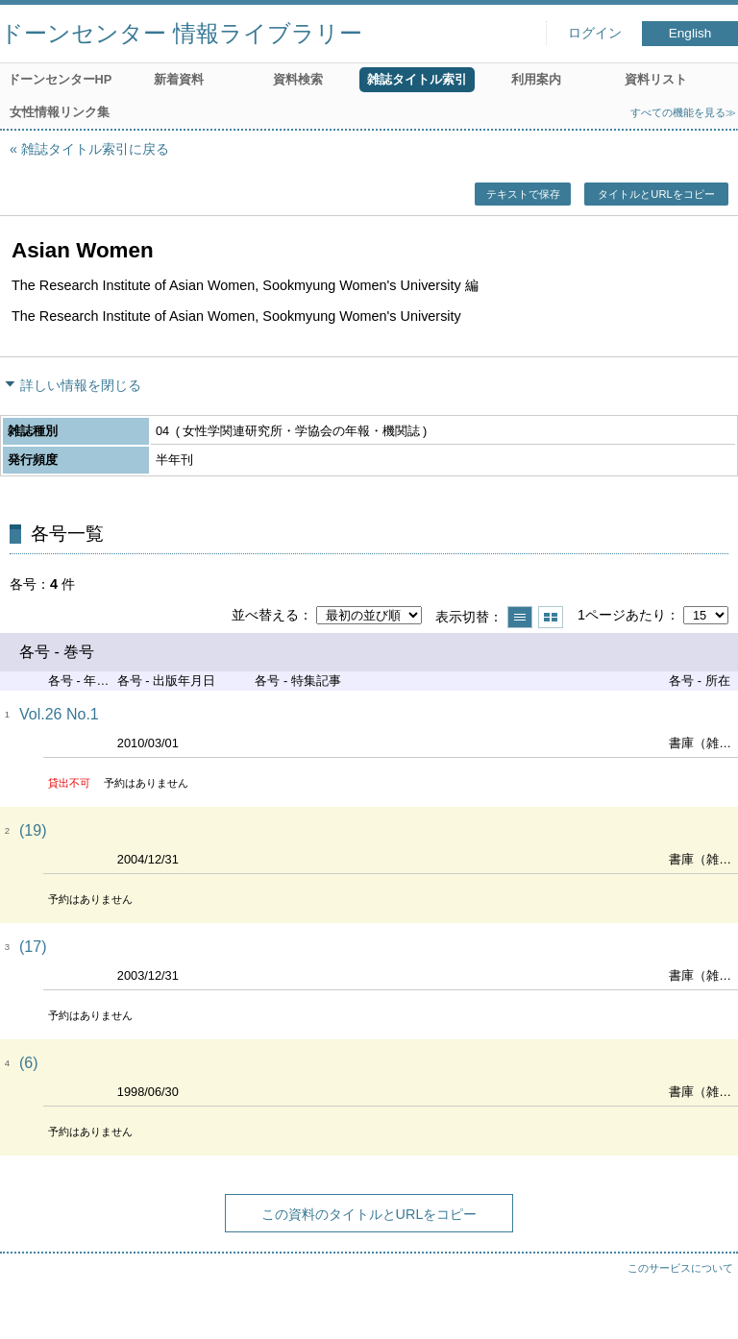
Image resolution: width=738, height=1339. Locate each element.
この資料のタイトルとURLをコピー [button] (369, 1214)
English (690, 33)
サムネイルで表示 (550, 617)
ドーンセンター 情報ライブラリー (181, 33)
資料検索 (298, 79)
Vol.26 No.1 (59, 714)
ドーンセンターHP (60, 79)
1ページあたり (622, 614)
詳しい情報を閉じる (80, 385)
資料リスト (656, 79)
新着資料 (179, 79)
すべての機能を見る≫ (683, 112)
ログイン (595, 33)
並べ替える (265, 614)
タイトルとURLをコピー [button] (656, 194)
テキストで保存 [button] (523, 194)
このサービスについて (680, 1268)
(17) (32, 946)
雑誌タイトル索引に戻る (95, 149)
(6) (28, 1063)
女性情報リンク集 (60, 112)
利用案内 (536, 79)
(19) (32, 830)
